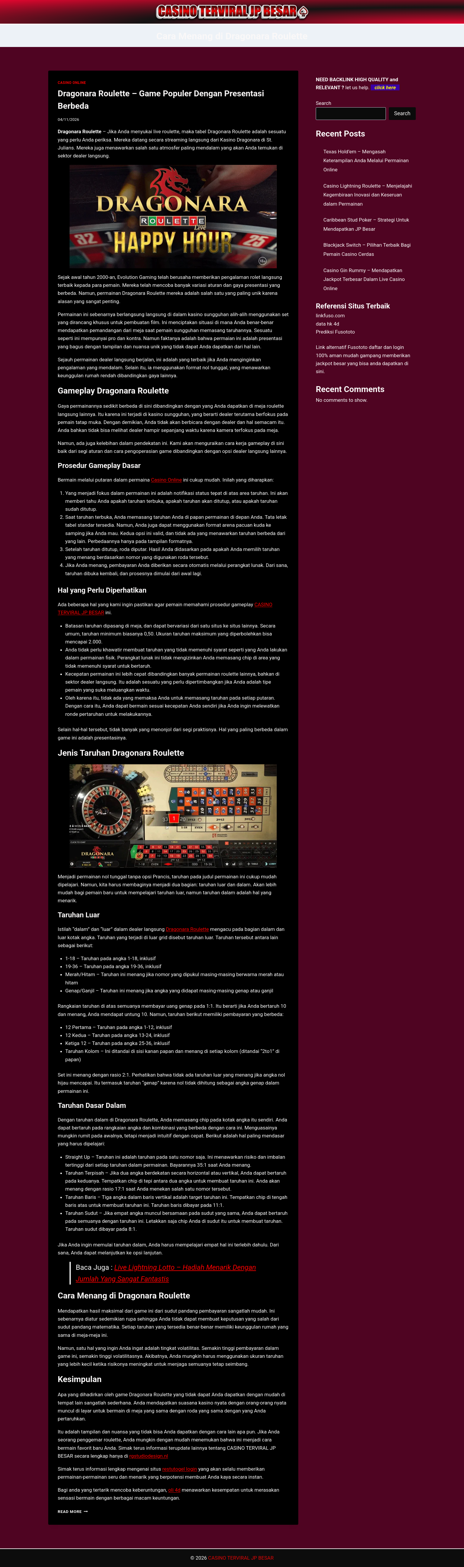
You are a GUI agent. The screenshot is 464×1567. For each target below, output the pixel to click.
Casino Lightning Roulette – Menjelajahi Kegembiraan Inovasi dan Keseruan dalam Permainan (367, 195)
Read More (73, 1511)
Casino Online (166, 480)
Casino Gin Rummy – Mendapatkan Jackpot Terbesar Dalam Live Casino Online (364, 279)
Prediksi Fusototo (335, 332)
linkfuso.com (330, 315)
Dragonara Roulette (187, 929)
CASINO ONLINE (72, 83)
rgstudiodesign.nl (148, 1456)
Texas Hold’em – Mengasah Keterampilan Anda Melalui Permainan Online (366, 161)
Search (323, 103)
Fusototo (358, 347)
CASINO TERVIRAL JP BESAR (240, 1558)
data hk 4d (327, 324)
